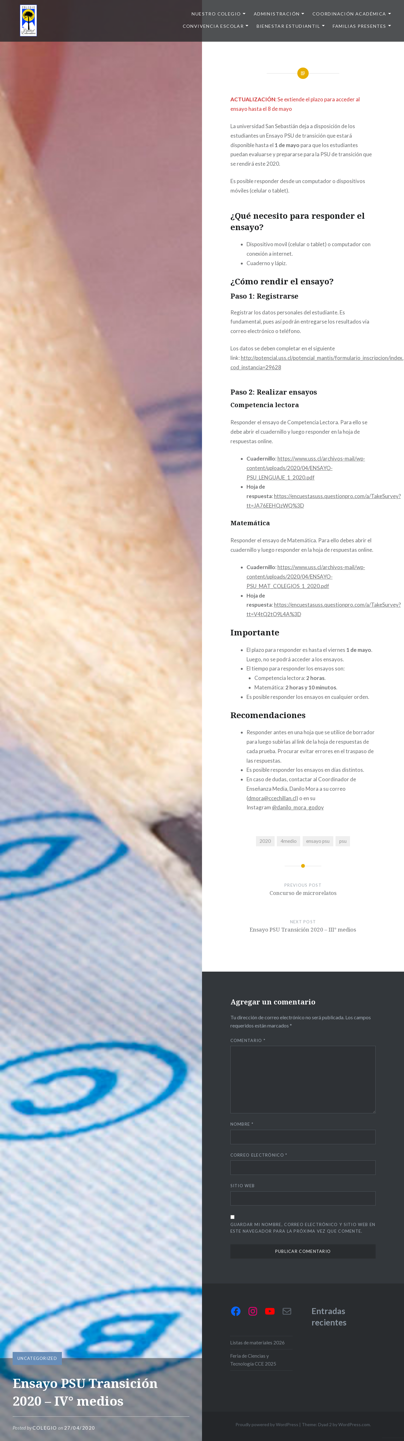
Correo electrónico (259, 1155)
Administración (277, 13)
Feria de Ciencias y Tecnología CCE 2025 (253, 1360)
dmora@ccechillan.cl (272, 798)
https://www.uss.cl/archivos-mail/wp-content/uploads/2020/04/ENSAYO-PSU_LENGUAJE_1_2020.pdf (306, 468)
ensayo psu (318, 841)
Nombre (241, 1124)
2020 (265, 841)
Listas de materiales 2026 (257, 1342)
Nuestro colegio (216, 13)
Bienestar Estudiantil (288, 26)
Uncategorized (37, 1358)
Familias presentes (359, 26)
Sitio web (242, 1185)
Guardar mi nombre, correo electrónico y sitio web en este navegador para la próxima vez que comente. (303, 1228)
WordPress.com (354, 1424)
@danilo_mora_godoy (298, 807)
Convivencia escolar (213, 26)
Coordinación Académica (349, 13)
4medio (289, 841)
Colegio (45, 1428)
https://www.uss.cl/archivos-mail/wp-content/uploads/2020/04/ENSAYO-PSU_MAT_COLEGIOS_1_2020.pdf (306, 576)
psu (343, 841)
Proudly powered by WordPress (266, 1424)
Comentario (248, 1040)
